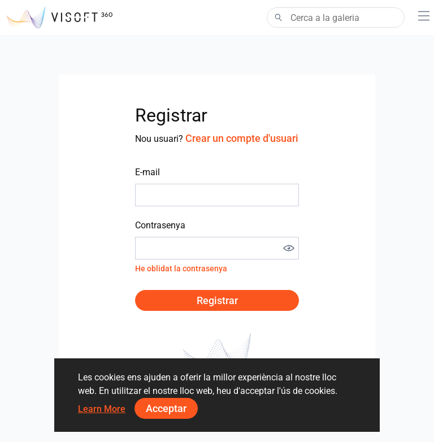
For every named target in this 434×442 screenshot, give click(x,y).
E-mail (147, 172)
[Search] (336, 17)
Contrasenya (160, 225)
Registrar (217, 300)
